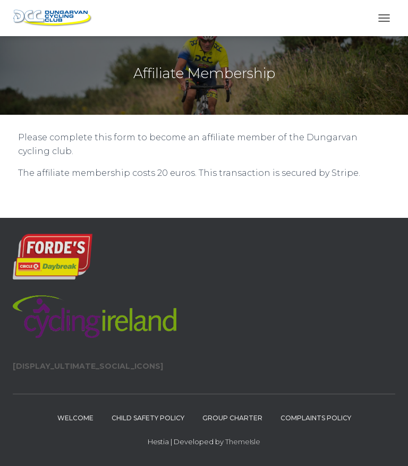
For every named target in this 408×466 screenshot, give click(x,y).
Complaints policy (315, 418)
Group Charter (232, 418)
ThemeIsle (242, 441)
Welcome (75, 418)
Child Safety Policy (148, 418)
